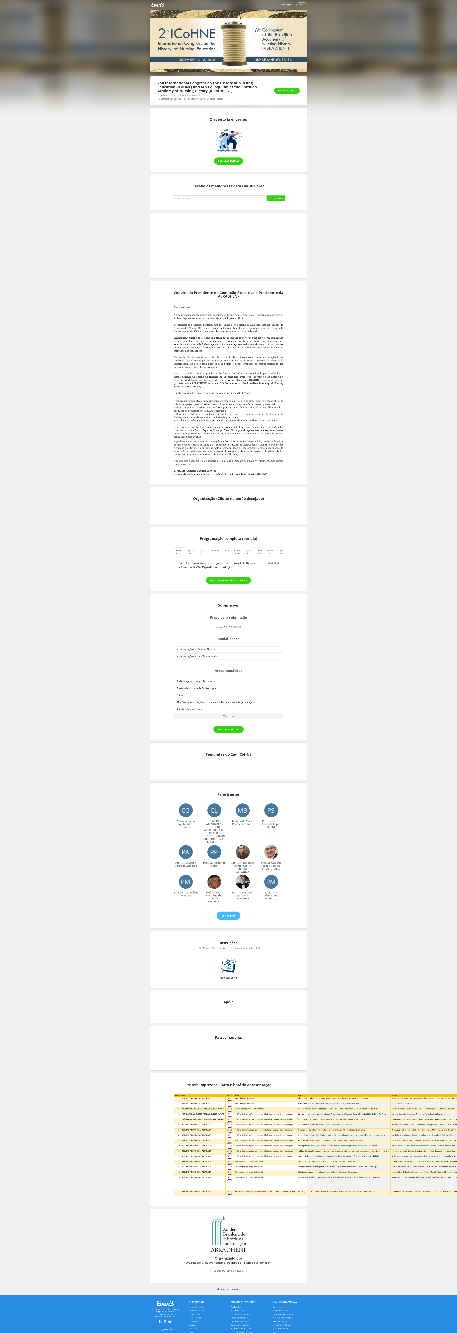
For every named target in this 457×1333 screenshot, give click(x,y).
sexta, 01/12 (179, 552)
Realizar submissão (228, 729)
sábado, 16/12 (271, 552)
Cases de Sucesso (280, 1311)
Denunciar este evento (228, 1289)
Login (301, 5)
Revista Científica (238, 1311)
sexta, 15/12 (259, 552)
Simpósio (192, 1325)
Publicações (236, 1307)
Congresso (193, 1321)
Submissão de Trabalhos (241, 1329)
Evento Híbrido (195, 1318)
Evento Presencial (196, 1311)
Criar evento (278, 1307)
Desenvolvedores (280, 1329)
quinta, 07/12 (203, 552)
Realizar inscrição (287, 90)
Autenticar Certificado (282, 1325)
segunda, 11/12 (215, 552)
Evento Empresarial (197, 1307)
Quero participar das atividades (228, 580)
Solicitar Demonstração (283, 1314)
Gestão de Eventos (239, 1321)
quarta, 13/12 (237, 552)
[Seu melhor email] (219, 198)
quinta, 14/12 (249, 552)
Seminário (193, 1329)
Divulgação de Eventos (240, 1314)
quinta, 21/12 (282, 552)
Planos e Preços (280, 1321)
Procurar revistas (228, 161)
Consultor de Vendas (282, 1318)
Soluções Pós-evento (240, 1325)
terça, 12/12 (226, 552)
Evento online (194, 1314)
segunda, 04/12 (191, 552)
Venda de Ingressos (239, 1318)
